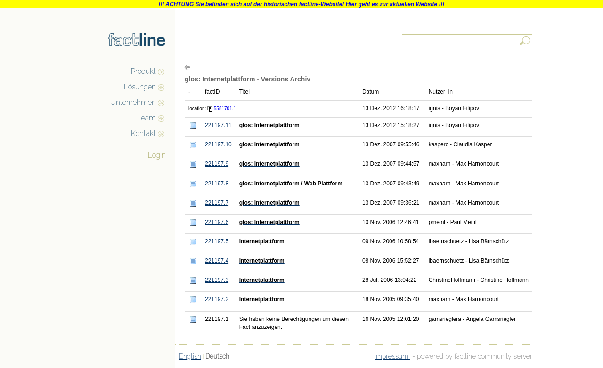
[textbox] (468, 40)
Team (147, 117)
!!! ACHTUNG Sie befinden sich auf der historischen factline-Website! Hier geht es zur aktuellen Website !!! (301, 4)
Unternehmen (133, 102)
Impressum (392, 356)
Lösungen (140, 86)
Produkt (143, 71)
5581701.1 (225, 108)
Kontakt (143, 133)
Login (157, 155)
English (190, 356)
